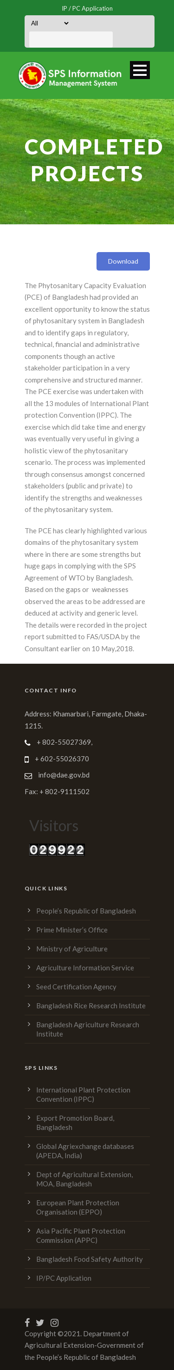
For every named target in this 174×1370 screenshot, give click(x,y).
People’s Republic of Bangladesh (86, 911)
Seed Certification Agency (76, 986)
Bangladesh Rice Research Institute (91, 1005)
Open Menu (140, 70)
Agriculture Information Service (85, 967)
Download (123, 261)
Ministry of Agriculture (72, 948)
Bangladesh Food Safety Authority (89, 1259)
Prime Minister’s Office (72, 930)
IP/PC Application (63, 1278)
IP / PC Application (87, 8)
